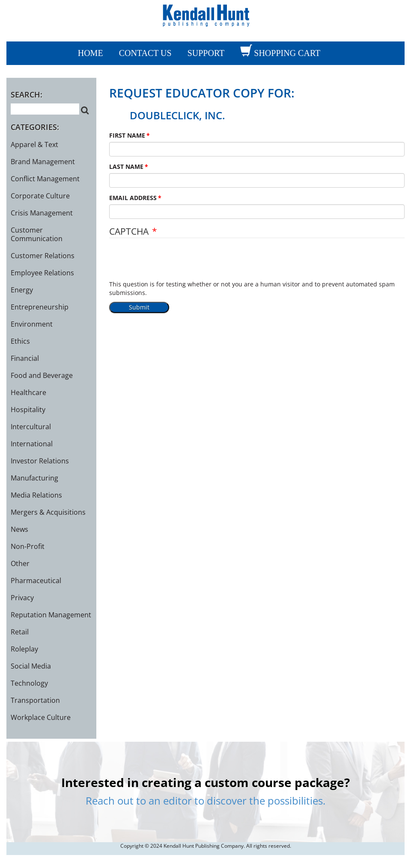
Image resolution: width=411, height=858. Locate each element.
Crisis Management (42, 213)
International (32, 443)
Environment (32, 324)
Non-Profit (28, 546)
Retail (20, 632)
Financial (25, 358)
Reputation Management (51, 614)
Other (20, 563)
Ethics (20, 341)
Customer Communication (37, 234)
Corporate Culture (40, 195)
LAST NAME (126, 166)
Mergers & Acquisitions (48, 512)
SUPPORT (206, 53)
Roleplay (24, 649)
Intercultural (31, 426)
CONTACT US (145, 53)
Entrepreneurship (39, 307)
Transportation (35, 700)
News (19, 529)
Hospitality (28, 409)
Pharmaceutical (36, 580)
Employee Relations (42, 272)
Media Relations (36, 495)
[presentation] (174, 263)
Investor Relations (40, 461)
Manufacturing (34, 478)
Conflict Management (45, 178)
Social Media (31, 666)
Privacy (22, 597)
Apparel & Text (34, 144)
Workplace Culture (41, 717)
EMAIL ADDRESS (133, 198)
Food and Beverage (42, 375)
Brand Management (43, 161)
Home (90, 53)
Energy (22, 290)
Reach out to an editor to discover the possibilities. (205, 800)
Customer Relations (42, 255)
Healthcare (28, 392)
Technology (29, 683)
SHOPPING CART (287, 53)
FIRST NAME (127, 135)
